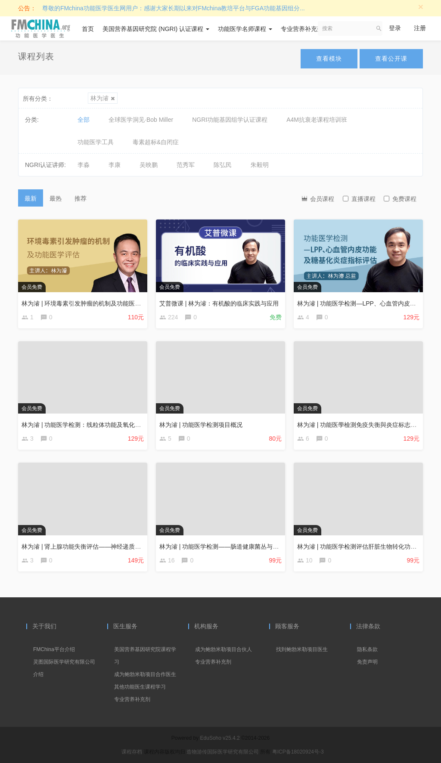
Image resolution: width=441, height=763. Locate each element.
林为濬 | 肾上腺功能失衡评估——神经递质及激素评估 (93, 546)
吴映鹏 (149, 164)
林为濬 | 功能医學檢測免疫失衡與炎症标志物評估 (363, 424)
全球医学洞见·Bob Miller (141, 119)
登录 (395, 28)
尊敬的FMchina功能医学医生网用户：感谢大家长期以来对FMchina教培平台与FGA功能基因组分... (173, 8)
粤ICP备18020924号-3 (298, 752)
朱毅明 (260, 164)
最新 (31, 198)
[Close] (420, 6)
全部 (84, 119)
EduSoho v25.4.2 (220, 738)
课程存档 (131, 752)
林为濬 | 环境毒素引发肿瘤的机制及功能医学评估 (87, 303)
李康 (115, 164)
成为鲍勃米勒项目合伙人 (223, 649)
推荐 (81, 198)
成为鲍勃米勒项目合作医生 (145, 674)
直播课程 (359, 198)
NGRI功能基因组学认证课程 (229, 119)
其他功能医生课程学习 (140, 687)
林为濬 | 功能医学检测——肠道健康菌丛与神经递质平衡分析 (240, 546)
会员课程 (317, 198)
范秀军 (186, 164)
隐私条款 (367, 649)
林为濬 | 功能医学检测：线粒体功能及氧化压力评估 (90, 424)
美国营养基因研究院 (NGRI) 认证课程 (155, 28)
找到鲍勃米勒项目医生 (302, 649)
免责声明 (367, 662)
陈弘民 (223, 164)
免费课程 (400, 198)
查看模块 (329, 58)
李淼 (84, 164)
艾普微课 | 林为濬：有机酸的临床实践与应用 (219, 303)
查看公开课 (391, 58)
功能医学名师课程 (245, 28)
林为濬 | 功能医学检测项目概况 (200, 424)
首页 (88, 28)
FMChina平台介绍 (54, 649)
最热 (56, 198)
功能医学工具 (96, 142)
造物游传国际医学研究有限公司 (223, 752)
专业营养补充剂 (305, 28)
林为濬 (102, 98)
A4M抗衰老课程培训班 (316, 119)
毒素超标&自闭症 (156, 142)
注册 (420, 28)
